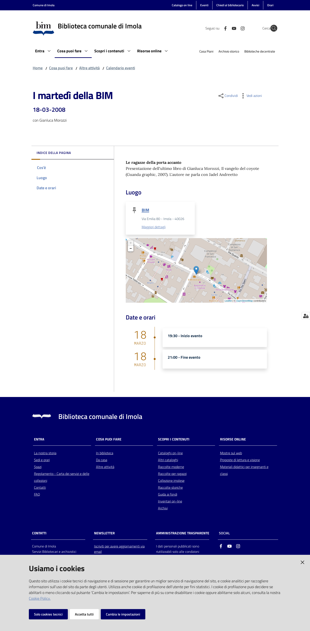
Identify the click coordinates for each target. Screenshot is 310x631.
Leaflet (228, 301)
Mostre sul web (231, 453)
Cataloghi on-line (170, 453)
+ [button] (131, 243)
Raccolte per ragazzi (172, 474)
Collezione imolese (171, 481)
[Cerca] (272, 28)
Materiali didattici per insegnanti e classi (244, 471)
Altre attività (89, 68)
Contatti (40, 487)
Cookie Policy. (40, 598)
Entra (39, 439)
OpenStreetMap (244, 301)
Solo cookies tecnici (48, 614)
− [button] (131, 248)
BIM (145, 210)
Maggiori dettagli (154, 227)
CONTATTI (39, 533)
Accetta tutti (84, 614)
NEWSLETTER (104, 533)
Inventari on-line (170, 501)
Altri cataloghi (168, 460)
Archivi (163, 508)
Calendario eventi (120, 68)
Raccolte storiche (170, 487)
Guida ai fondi (167, 494)
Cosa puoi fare (61, 68)
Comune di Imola (43, 5)
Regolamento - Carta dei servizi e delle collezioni (61, 477)
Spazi (38, 467)
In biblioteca (104, 453)
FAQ (37, 494)
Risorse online (233, 439)
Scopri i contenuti (173, 439)
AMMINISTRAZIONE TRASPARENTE (182, 533)
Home (38, 68)
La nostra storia (45, 453)
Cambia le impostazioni (123, 614)
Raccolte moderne (171, 467)
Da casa (101, 460)
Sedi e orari (42, 460)
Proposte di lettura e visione (240, 460)
